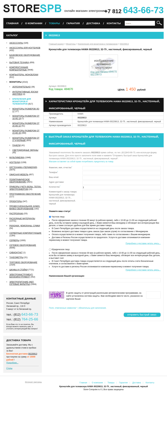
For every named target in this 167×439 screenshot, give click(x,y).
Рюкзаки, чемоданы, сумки (24, 226)
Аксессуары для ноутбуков (24, 48)
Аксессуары (16, 43)
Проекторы (15, 201)
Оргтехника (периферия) (23, 167)
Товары (54, 23)
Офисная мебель (18, 174)
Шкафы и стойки (18, 270)
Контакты (114, 23)
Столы (9, 368)
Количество (54, 186)
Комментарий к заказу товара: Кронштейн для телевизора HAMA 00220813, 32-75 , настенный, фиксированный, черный (63, 198)
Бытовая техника (19, 62)
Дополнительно (21, 87)
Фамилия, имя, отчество (60, 167)
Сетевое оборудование (22, 245)
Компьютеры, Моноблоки (23, 75)
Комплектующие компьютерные (18, 68)
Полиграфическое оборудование (19, 180)
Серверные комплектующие (25, 233)
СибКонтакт (16, 252)
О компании (33, 23)
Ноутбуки (14, 162)
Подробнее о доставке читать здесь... (143, 243)
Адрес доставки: (56, 182)
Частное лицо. (58, 217)
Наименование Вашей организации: (67, 276)
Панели (16, 145)
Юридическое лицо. (60, 249)
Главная (12, 23)
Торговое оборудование (23, 262)
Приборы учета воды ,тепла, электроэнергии (25, 188)
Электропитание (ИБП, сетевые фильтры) (21, 283)
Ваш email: (54, 177)
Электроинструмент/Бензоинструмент (21, 275)
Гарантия (73, 23)
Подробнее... (12, 363)
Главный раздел (56, 44)
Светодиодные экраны (25, 150)
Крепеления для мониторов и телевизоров (21, 101)
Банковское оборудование (24, 55)
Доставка (93, 23)
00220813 (32, 354)
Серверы (14, 240)
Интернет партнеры (33, 382)
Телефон (53, 172)
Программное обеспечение (25, 194)
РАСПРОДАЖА (16, 213)
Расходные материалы (22, 218)
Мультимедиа (16, 157)
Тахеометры (16, 257)
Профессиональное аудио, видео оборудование (24, 207)
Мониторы (15, 82)
